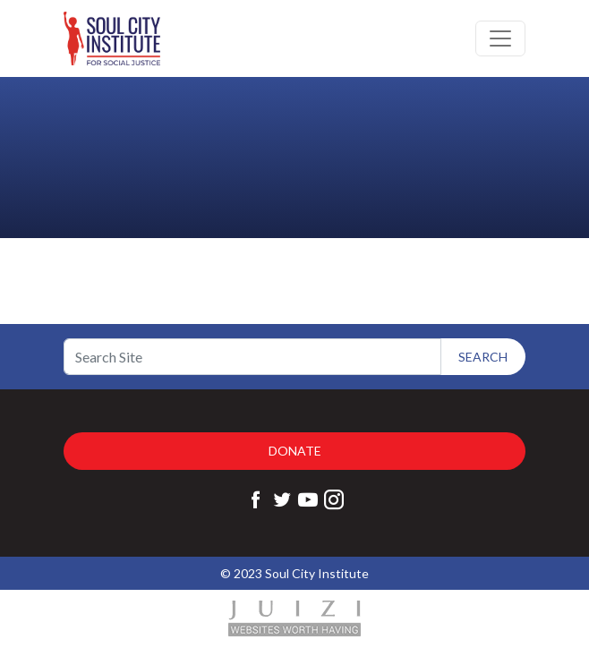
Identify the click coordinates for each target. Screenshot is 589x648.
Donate (295, 450)
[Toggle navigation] (500, 38)
